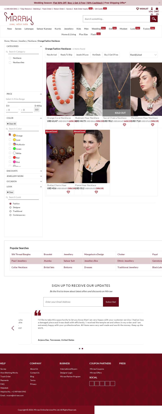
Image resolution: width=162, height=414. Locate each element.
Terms (32, 380)
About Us (34, 369)
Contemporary (19, 215)
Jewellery (68, 28)
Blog (32, 376)
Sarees (18, 28)
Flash (96, 34)
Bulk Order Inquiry (81, 9)
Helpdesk (4, 388)
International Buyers (68, 369)
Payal (155, 254)
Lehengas (29, 28)
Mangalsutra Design (94, 254)
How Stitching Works (9, 373)
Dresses (88, 267)
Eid (113, 28)
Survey (69, 9)
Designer (16, 207)
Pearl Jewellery (19, 260)
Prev (14, 328)
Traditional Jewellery (128, 267)
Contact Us (34, 373)
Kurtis (58, 28)
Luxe (135, 28)
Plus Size (83, 34)
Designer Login (66, 373)
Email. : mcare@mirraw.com (12, 395)
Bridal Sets (49, 267)
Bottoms (68, 267)
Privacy (33, 384)
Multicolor (19, 144)
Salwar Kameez (44, 28)
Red (16, 157)
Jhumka (47, 260)
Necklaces (17, 58)
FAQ (2, 384)
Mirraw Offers (96, 373)
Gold (16, 139)
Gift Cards (101, 9)
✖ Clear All (11, 124)
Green (17, 148)
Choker (121, 254)
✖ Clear (10, 192)
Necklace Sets (18, 62)
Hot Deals (96, 55)
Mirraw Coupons (97, 369)
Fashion (16, 203)
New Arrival (52, 55)
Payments (4, 380)
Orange (17, 135)
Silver (17, 166)
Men (86, 28)
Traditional (17, 211)
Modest (123, 28)
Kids (79, 28)
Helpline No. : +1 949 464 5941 (13, 391)
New (9, 28)
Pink (16, 161)
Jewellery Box (91, 260)
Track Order (46, 9)
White (17, 153)
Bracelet (48, 254)
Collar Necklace (19, 267)
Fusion (149, 28)
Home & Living (69, 34)
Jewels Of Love (82, 55)
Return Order (59, 9)
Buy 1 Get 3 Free (111, 55)
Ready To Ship (66, 55)
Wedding (99, 28)
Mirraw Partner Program (70, 376)
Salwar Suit (69, 260)
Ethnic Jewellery (126, 260)
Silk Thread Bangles (21, 254)
